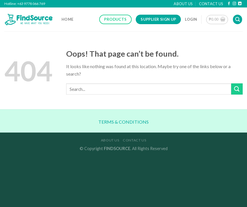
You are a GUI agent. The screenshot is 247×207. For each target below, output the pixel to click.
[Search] (237, 19)
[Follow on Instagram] (234, 4)
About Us (183, 3)
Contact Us (211, 3)
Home (67, 19)
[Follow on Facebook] (229, 4)
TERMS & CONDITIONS (123, 121)
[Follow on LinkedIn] (240, 4)
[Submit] (237, 89)
